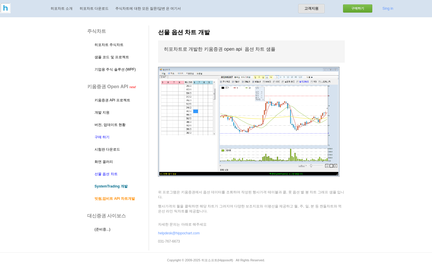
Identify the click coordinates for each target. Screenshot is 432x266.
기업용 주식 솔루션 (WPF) (115, 69)
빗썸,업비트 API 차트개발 (115, 199)
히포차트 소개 (62, 8)
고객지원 (311, 8)
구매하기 (357, 8)
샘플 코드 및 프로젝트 (112, 57)
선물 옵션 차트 (106, 174)
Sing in (388, 8)
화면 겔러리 (104, 162)
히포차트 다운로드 (94, 8)
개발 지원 (102, 112)
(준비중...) (102, 229)
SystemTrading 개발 (111, 186)
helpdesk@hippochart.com (179, 233)
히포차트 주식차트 (109, 45)
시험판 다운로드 (107, 149)
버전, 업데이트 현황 (110, 125)
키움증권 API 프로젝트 (112, 100)
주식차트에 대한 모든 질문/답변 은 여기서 (148, 8)
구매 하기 (102, 137)
